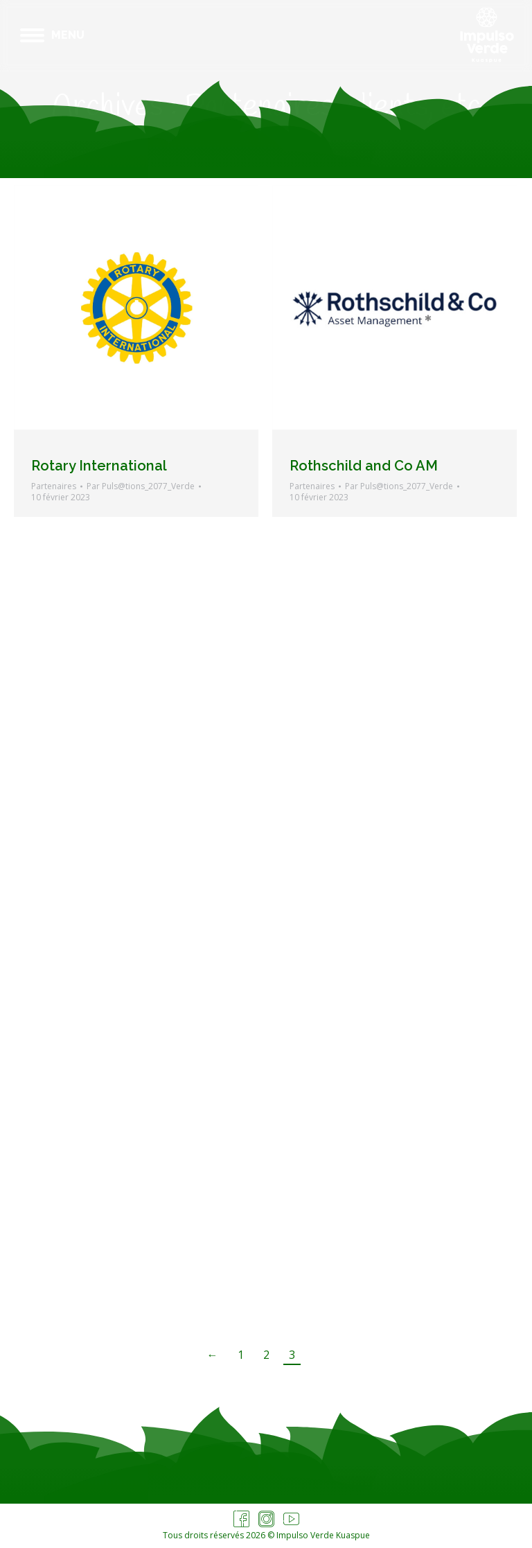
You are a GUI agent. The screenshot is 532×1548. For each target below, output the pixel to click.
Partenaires (53, 486)
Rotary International (99, 465)
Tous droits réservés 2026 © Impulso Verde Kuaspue (266, 1535)
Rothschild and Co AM (364, 465)
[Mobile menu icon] (52, 35)
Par (141, 486)
